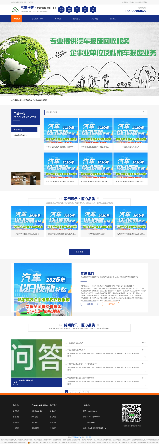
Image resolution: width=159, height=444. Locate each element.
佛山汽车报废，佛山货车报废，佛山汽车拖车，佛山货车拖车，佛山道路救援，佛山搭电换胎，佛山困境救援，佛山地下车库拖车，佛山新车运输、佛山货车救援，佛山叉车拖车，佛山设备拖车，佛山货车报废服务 (94, 442)
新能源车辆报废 (37, 411)
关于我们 (94, 19)
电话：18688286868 (90, 411)
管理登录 (88, 437)
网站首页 (17, 19)
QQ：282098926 (89, 422)
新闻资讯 (76, 19)
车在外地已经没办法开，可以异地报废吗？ (82, 364)
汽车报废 (35, 417)
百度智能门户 (77, 437)
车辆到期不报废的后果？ (76, 350)
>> (88, 392)
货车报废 (35, 422)
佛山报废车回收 (37, 19)
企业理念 (16, 417)
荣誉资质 (16, 422)
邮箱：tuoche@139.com (91, 417)
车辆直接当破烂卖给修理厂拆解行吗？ (80, 378)
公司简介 (16, 411)
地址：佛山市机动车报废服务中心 (95, 428)
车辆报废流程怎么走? (75, 343)
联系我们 (113, 19)
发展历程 (16, 428)
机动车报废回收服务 (20, 135)
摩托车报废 (35, 428)
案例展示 (58, 19)
